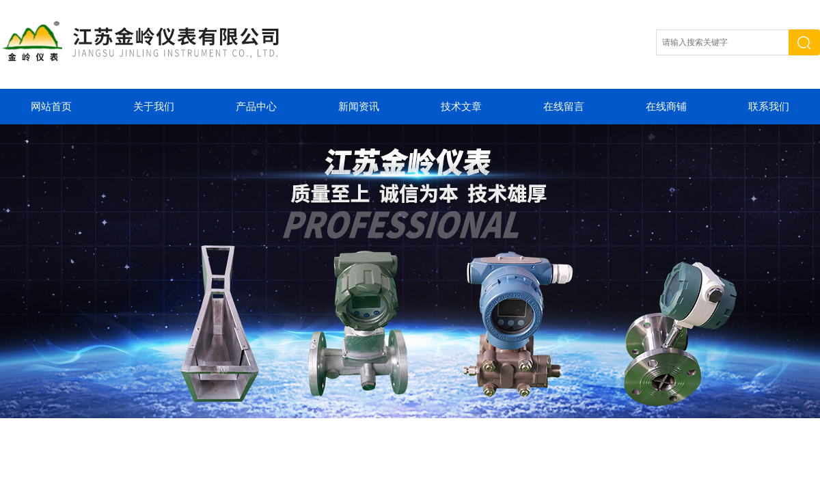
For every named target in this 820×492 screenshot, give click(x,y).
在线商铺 (666, 106)
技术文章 (461, 106)
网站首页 (51, 106)
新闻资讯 (358, 106)
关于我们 (153, 106)
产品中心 (256, 106)
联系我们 (768, 106)
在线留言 (563, 106)
